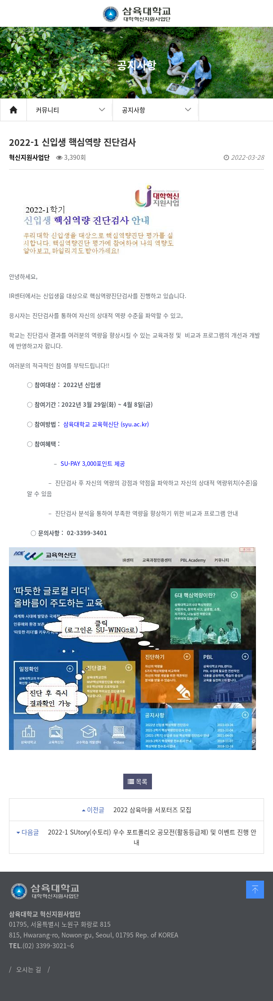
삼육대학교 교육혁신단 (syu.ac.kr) (107, 424)
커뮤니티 (47, 109)
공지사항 (133, 109)
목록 (137, 781)
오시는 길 (28, 969)
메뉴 (259, 13)
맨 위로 (255, 890)
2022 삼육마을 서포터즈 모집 (152, 809)
